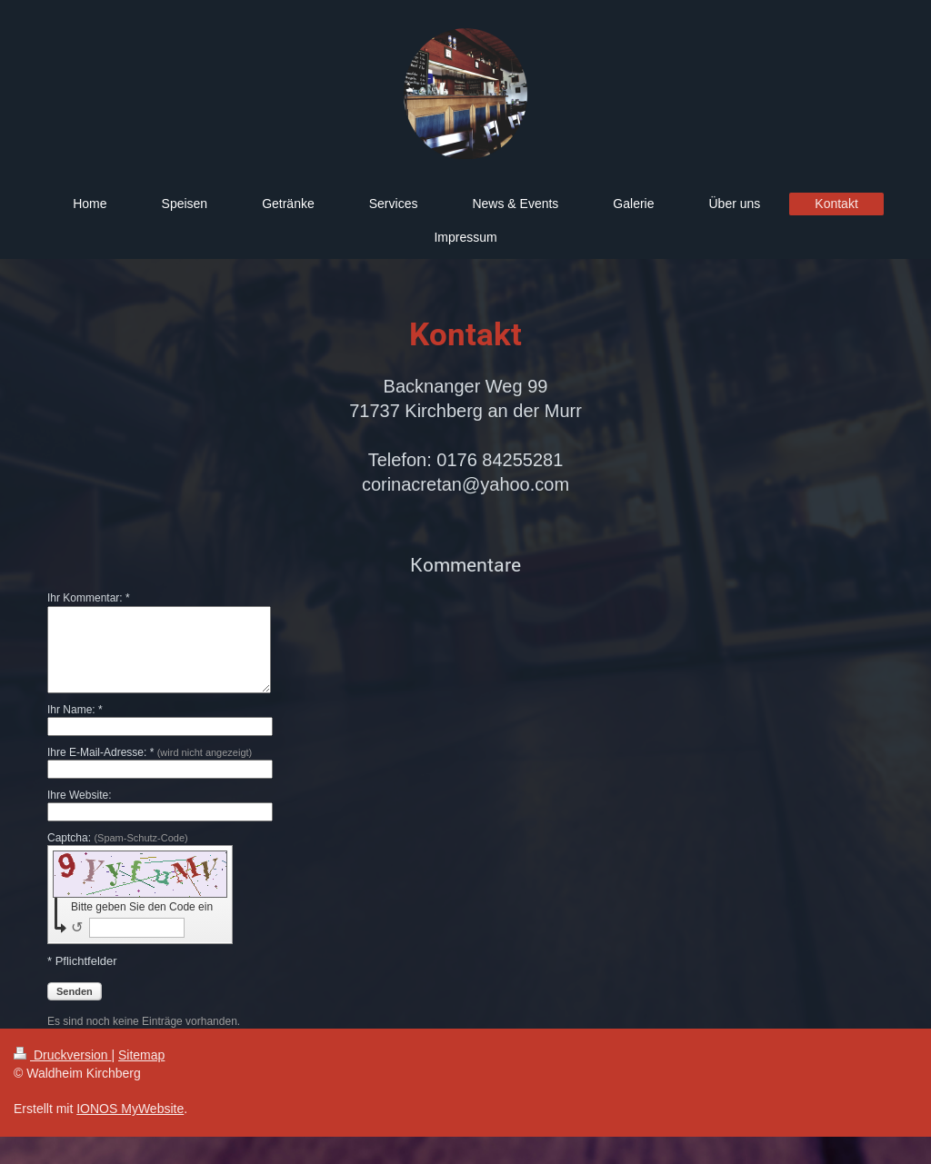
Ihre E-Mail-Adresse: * (149, 752)
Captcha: (117, 837)
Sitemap (141, 1055)
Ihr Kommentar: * (88, 598)
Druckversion (62, 1055)
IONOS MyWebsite (130, 1108)
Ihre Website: (79, 795)
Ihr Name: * (75, 709)
